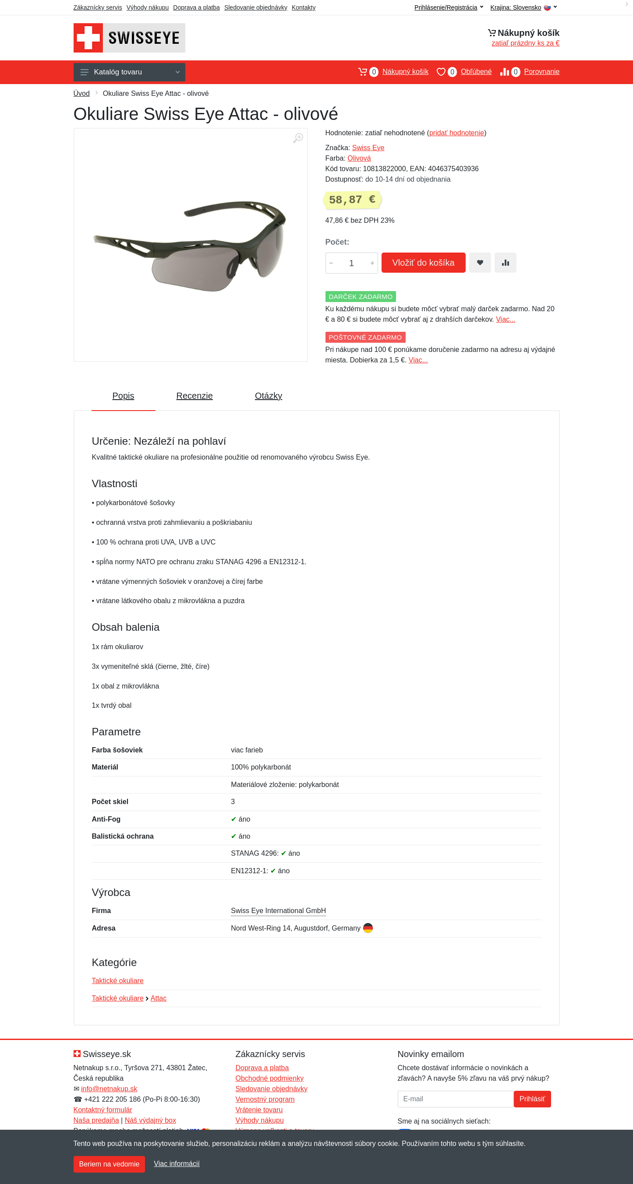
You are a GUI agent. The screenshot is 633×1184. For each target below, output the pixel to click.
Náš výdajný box (150, 1120)
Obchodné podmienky (270, 1078)
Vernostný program (265, 1099)
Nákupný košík (389, 72)
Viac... (505, 319)
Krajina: (524, 7)
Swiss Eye (368, 147)
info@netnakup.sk (109, 1089)
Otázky (268, 396)
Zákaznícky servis (98, 7)
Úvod (82, 93)
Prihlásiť (532, 1099)
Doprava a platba (196, 7)
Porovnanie (526, 72)
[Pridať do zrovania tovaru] (505, 263)
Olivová (359, 158)
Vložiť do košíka (424, 262)
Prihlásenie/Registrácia (448, 7)
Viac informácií (177, 1163)
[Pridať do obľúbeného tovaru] (480, 263)
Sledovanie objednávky (255, 7)
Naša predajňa (96, 1120)
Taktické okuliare (118, 980)
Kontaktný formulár (103, 1110)
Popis (123, 396)
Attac (158, 998)
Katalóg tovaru (130, 72)
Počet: (337, 242)
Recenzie (195, 396)
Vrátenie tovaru (259, 1110)
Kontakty (303, 7)
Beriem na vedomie (109, 1164)
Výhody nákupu (148, 7)
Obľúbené (460, 72)
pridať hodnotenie (456, 133)
